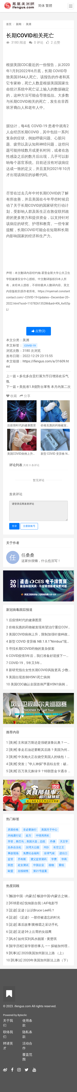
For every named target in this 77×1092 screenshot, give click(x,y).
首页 (8, 24)
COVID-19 (30, 345)
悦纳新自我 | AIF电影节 (41, 903)
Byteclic (22, 1015)
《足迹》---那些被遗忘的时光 (39, 917)
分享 (25, 396)
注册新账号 (29, 526)
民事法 (15, 953)
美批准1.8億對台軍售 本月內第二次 (45, 387)
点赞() (38, 331)
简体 (41, 6)
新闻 (18, 24)
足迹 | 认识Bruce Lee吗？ (36, 910)
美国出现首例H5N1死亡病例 (29, 677)
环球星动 (16, 903)
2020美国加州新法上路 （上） (43, 953)
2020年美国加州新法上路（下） (46, 960)
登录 (14, 526)
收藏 (12, 396)
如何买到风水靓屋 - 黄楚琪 (37, 939)
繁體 (49, 6)
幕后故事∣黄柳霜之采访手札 (38, 925)
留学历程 (16, 946)
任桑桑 (27, 555)
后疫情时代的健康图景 (25, 620)
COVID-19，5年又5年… (25, 663)
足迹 (13, 910)
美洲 (28, 24)
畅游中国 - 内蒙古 (22, 896)
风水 (13, 939)
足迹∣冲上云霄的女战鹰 (35, 932)
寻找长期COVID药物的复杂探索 (31, 649)
